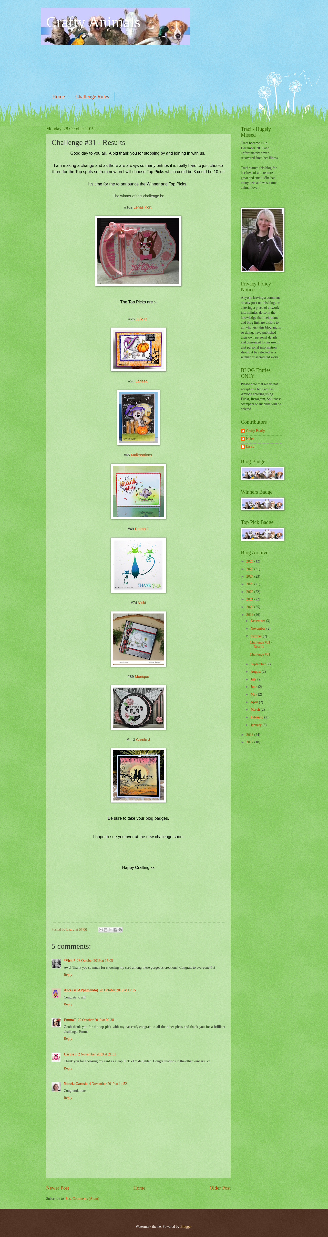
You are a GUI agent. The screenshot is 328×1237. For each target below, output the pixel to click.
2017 (250, 742)
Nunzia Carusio (75, 1084)
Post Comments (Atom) (82, 1199)
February (257, 717)
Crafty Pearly (255, 431)
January (256, 725)
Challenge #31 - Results (261, 644)
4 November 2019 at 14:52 (108, 1084)
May (254, 694)
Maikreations (141, 455)
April (255, 702)
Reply (68, 975)
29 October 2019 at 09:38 (96, 1020)
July (254, 679)
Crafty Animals (93, 22)
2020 (250, 607)
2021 (250, 599)
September (258, 664)
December (258, 621)
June (254, 687)
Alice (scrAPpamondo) (81, 990)
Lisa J (250, 446)
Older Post (220, 1188)
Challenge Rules (92, 96)
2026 (250, 561)
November (258, 628)
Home (58, 96)
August (256, 672)
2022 (250, 592)
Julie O (141, 319)
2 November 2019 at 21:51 (97, 1054)
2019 (250, 615)
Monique (142, 677)
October (257, 636)
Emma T (142, 529)
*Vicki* (69, 961)
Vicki (142, 603)
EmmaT (70, 1020)
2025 (250, 569)
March (256, 709)
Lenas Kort (142, 207)
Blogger (185, 1227)
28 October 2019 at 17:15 (118, 990)
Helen (250, 439)
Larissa (142, 381)
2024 (250, 576)
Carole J (143, 740)
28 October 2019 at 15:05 (95, 961)
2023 (250, 584)
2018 (250, 735)
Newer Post (57, 1188)
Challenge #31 (260, 654)
